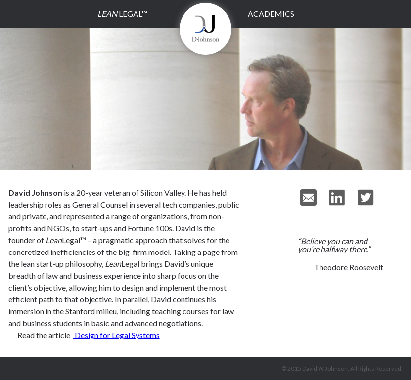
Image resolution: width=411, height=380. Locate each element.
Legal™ (122, 13)
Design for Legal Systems (116, 334)
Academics (271, 13)
